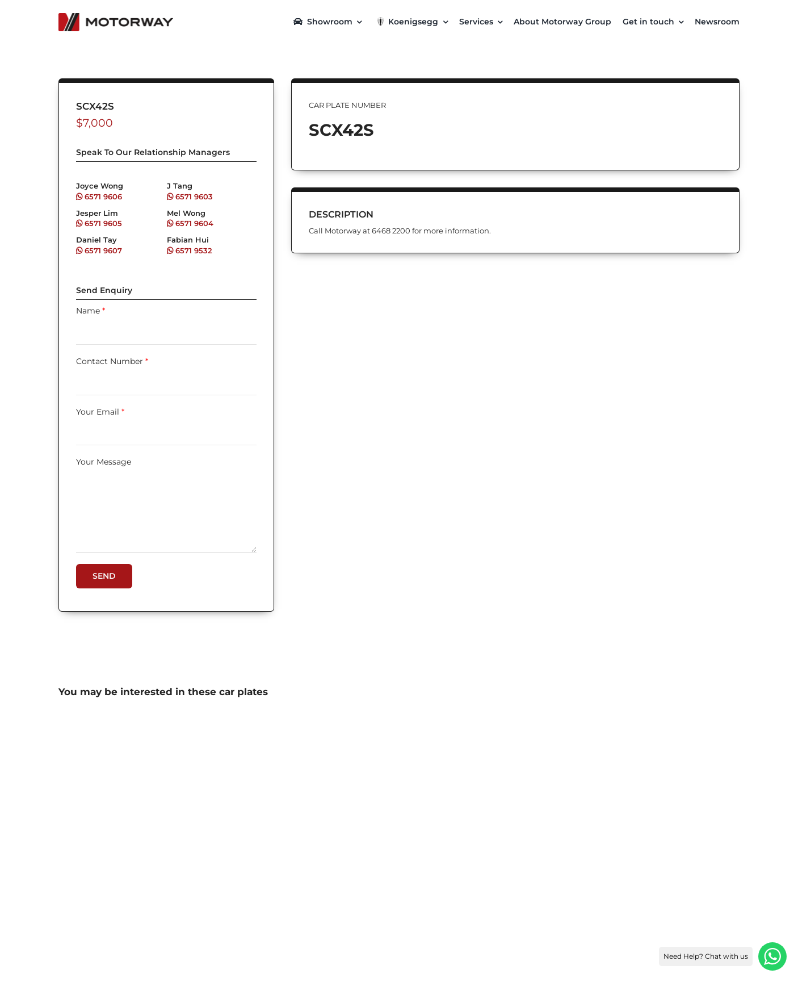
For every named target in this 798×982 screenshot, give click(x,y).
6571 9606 (99, 196)
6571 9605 (99, 223)
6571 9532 (189, 250)
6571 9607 (99, 250)
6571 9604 (190, 223)
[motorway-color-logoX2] (115, 17)
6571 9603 (190, 196)
